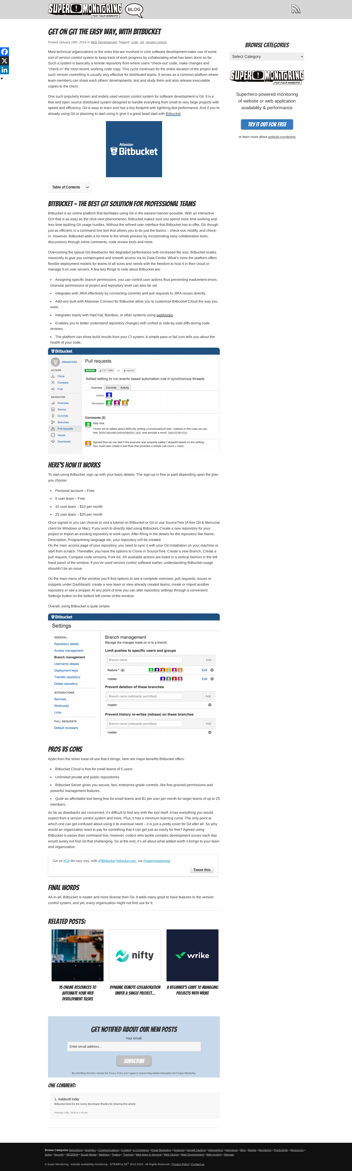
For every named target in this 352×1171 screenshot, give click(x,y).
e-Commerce (141, 1150)
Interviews (231, 1150)
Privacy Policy (116, 1073)
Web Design (171, 1154)
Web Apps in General (149, 1154)
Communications (108, 1150)
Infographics (215, 1150)
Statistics (104, 1154)
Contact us (197, 1164)
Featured (179, 1150)
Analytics (90, 1150)
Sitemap (229, 1154)
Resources (297, 1150)
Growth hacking (196, 1150)
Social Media (89, 1154)
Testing (116, 1154)
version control (156, 42)
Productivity (281, 1150)
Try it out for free (267, 124)
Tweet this (202, 870)
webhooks (164, 315)
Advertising (76, 1150)
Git (142, 42)
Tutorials (128, 1154)
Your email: (134, 1038)
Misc (243, 1150)
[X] (4, 60)
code (134, 42)
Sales (48, 1154)
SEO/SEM (72, 1154)
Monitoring (265, 1150)
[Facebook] (4, 51)
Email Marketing (161, 1150)
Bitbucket (173, 114)
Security (59, 1154)
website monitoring (281, 137)
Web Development (104, 42)
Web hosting (214, 1154)
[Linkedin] (4, 69)
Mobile (252, 1150)
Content (126, 1150)
